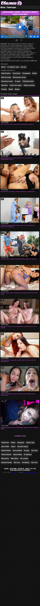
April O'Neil (5, 446)
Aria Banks (25, 462)
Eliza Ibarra (5, 458)
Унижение (20, 442)
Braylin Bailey (6, 450)
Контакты (21, 469)
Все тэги (33, 469)
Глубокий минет (28, 81)
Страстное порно (16, 85)
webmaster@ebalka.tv (31, 472)
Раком (34, 73)
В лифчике (27, 454)
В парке (26, 450)
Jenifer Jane (30, 442)
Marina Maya (17, 454)
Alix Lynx (17, 462)
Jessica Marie (17, 450)
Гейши (13, 442)
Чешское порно (22, 446)
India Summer (6, 73)
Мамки (17, 89)
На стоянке (24, 458)
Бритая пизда (6, 77)
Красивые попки (7, 81)
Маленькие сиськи (19, 77)
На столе (34, 450)
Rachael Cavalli (6, 462)
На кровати (16, 73)
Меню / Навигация (8, 7)
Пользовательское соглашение (20, 470)
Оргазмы (4, 85)
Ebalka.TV (14, 472)
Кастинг (23, 67)
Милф (11, 89)
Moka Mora (14, 458)
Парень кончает (29, 85)
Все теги (34, 462)
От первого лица (13, 67)
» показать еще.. (20, 436)
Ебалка (6, 469)
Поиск (27, 469)
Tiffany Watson (6, 454)
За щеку (17, 81)
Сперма (4, 89)
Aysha (13, 446)
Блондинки (26, 73)
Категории (13, 469)
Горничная (5, 442)
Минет (3, 67)
